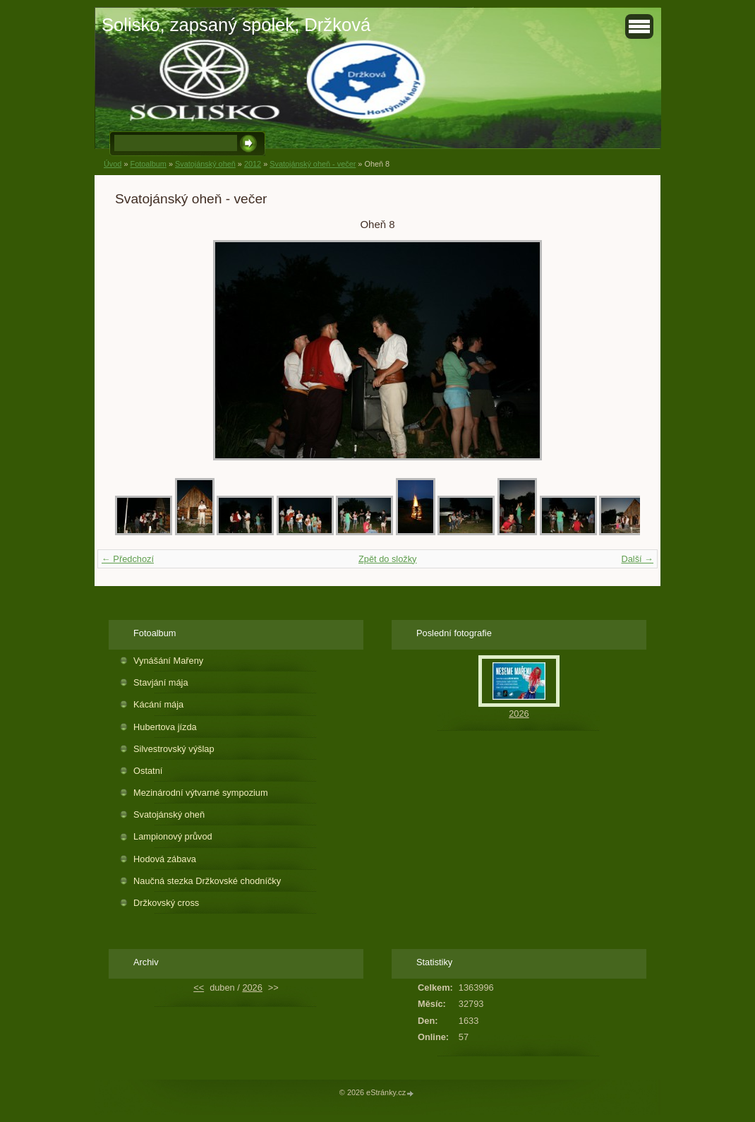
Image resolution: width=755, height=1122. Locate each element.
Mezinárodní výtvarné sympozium (200, 792)
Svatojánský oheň (205, 164)
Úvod (112, 164)
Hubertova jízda (165, 727)
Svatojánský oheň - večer (313, 164)
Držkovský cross (166, 902)
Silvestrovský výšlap (174, 749)
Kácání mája (158, 704)
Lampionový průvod (172, 836)
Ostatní (147, 770)
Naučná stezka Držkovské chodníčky (207, 881)
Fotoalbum (148, 164)
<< (198, 987)
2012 (252, 164)
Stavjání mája (160, 682)
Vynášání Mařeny (168, 660)
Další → (637, 559)
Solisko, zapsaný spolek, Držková (236, 25)
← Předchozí (128, 559)
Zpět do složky (387, 559)
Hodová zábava (164, 859)
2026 (518, 713)
